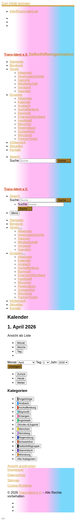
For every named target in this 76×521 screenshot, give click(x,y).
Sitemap (13, 480)
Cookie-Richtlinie (19, 485)
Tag (19, 351)
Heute (21, 378)
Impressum (15, 469)
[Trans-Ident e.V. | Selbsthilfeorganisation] (27, 50)
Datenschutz (16, 475)
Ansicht (21, 466)
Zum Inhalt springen (16, 3)
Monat (21, 342)
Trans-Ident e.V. (30, 492)
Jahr (54, 362)
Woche (21, 347)
